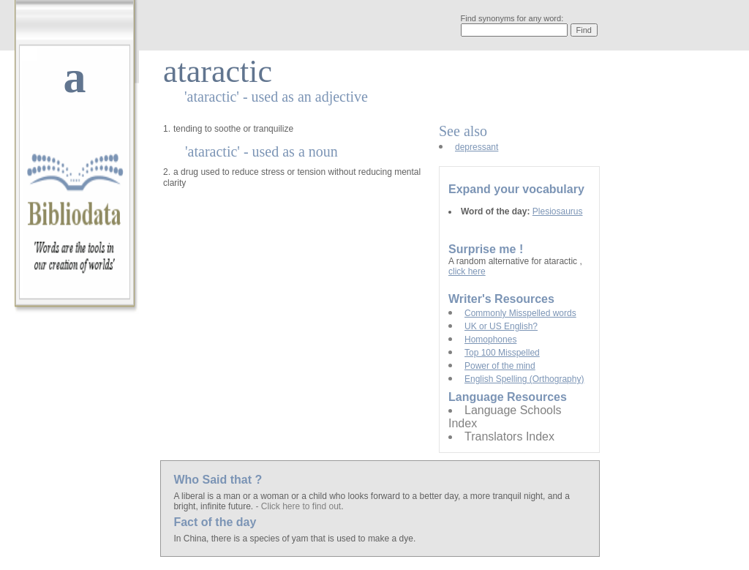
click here (467, 271)
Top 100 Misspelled (502, 353)
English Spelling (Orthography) (524, 379)
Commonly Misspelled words (520, 313)
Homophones (490, 339)
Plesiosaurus (557, 211)
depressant (476, 147)
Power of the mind (499, 366)
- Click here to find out (298, 506)
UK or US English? (501, 326)
